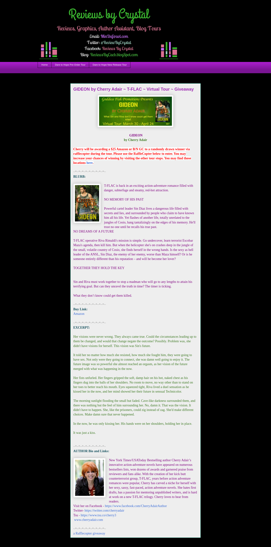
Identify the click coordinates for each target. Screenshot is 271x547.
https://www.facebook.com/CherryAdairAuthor (136, 506)
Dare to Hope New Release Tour (110, 64)
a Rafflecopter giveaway (89, 533)
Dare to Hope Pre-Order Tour (70, 64)
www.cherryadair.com (88, 520)
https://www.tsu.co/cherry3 (98, 515)
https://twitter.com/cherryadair (104, 510)
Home (44, 64)
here (90, 163)
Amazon (78, 314)
